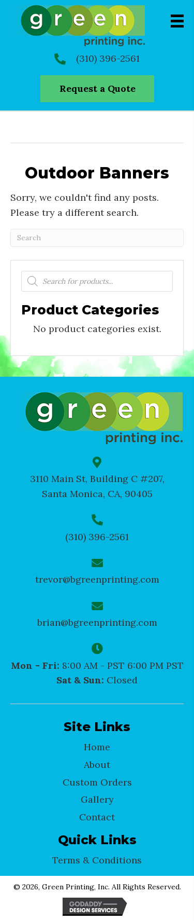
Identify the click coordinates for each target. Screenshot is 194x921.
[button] (97, 88)
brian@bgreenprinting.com (97, 622)
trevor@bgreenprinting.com (97, 579)
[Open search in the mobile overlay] (97, 281)
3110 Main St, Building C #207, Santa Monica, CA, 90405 (97, 486)
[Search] (97, 238)
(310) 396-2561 (108, 58)
